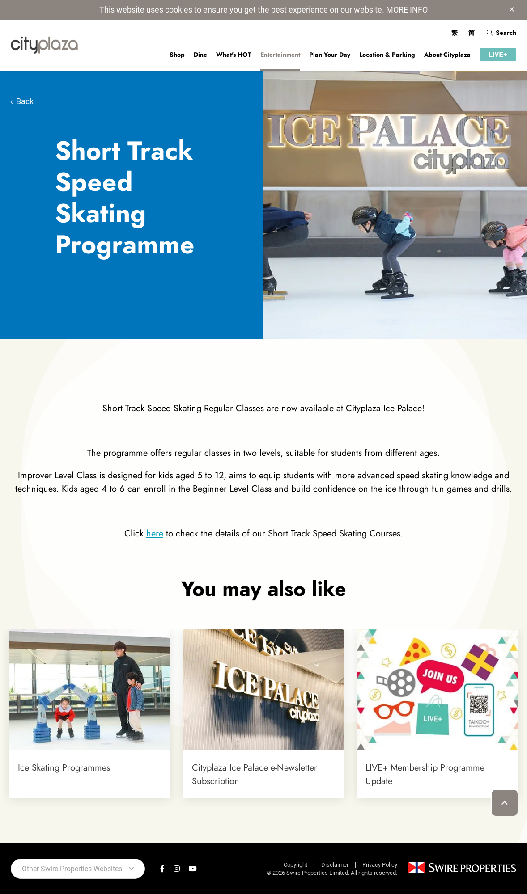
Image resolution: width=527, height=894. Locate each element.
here (154, 533)
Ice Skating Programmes (64, 767)
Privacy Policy (379, 864)
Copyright (295, 864)
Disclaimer (334, 864)
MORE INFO (407, 9)
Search (501, 32)
